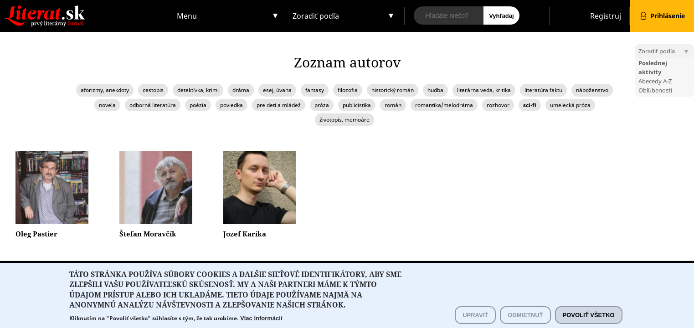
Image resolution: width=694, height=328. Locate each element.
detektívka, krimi (198, 90)
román (393, 105)
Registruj (605, 16)
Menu (187, 16)
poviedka (231, 105)
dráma (240, 90)
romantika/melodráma (444, 105)
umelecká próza (570, 105)
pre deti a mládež (279, 105)
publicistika (357, 105)
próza (321, 105)
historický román (392, 90)
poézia (198, 105)
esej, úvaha (277, 90)
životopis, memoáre (344, 119)
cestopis (153, 90)
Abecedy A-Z (655, 81)
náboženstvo (592, 90)
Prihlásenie (667, 15)
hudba (435, 90)
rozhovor (498, 105)
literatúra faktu (543, 90)
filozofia (348, 90)
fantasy (314, 90)
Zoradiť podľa (316, 16)
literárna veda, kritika (484, 90)
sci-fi (529, 105)
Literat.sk (87, 9)
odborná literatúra (152, 105)
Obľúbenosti (655, 90)
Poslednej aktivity (652, 67)
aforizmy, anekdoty (105, 90)
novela (107, 105)
